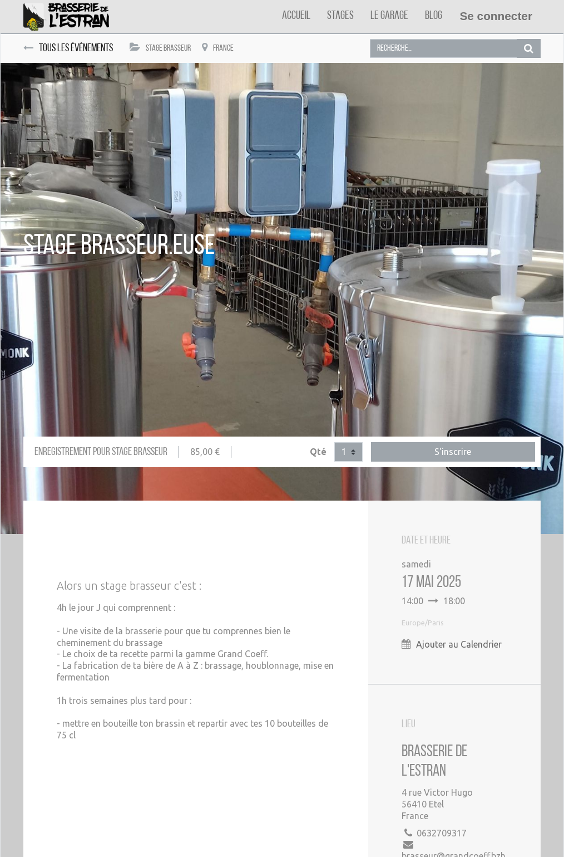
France (218, 47)
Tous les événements (68, 48)
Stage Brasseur (160, 47)
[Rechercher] (529, 48)
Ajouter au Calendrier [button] (459, 644)
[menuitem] (296, 16)
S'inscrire (452, 452)
